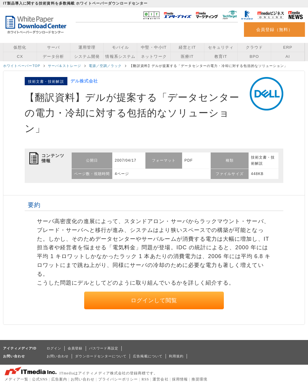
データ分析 (53, 56)
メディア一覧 (16, 379)
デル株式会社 (84, 81)
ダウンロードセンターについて (101, 356)
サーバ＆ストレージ (64, 66)
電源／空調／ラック (105, 66)
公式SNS (40, 379)
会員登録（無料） (274, 29)
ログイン (54, 348)
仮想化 (19, 47)
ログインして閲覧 (154, 300)
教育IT (220, 56)
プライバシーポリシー (118, 379)
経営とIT (187, 47)
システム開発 (87, 56)
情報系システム (120, 56)
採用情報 (180, 379)
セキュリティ (221, 47)
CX (20, 56)
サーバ (53, 47)
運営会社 (160, 379)
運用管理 (86, 47)
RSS (145, 379)
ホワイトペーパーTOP (21, 66)
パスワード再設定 (104, 348)
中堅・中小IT (154, 47)
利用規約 (176, 356)
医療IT (187, 56)
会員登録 (75, 348)
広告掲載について (148, 356)
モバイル (120, 47)
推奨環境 (199, 379)
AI (287, 56)
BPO (254, 56)
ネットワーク (154, 56)
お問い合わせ (58, 356)
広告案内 (59, 379)
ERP (287, 47)
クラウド (254, 47)
